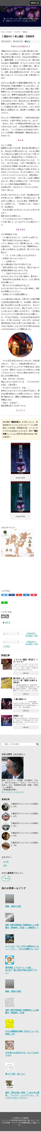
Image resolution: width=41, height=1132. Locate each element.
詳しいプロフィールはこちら (13, 792)
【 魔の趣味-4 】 (20, 699)
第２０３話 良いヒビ (15, 1074)
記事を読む (26, 673)
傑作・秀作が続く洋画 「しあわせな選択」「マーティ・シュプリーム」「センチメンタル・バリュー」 (22, 1095)
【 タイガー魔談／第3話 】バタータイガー (25, 661)
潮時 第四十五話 (13, 906)
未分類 (6, 862)
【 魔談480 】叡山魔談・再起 (20, 634)
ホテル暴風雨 (23, 1118)
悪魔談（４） (18, 716)
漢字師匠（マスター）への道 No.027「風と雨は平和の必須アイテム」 (21, 970)
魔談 (20, 13)
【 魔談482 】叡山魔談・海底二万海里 (20, 643)
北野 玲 (7, 622)
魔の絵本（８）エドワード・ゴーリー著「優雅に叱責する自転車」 (25, 680)
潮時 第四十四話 (13, 991)
